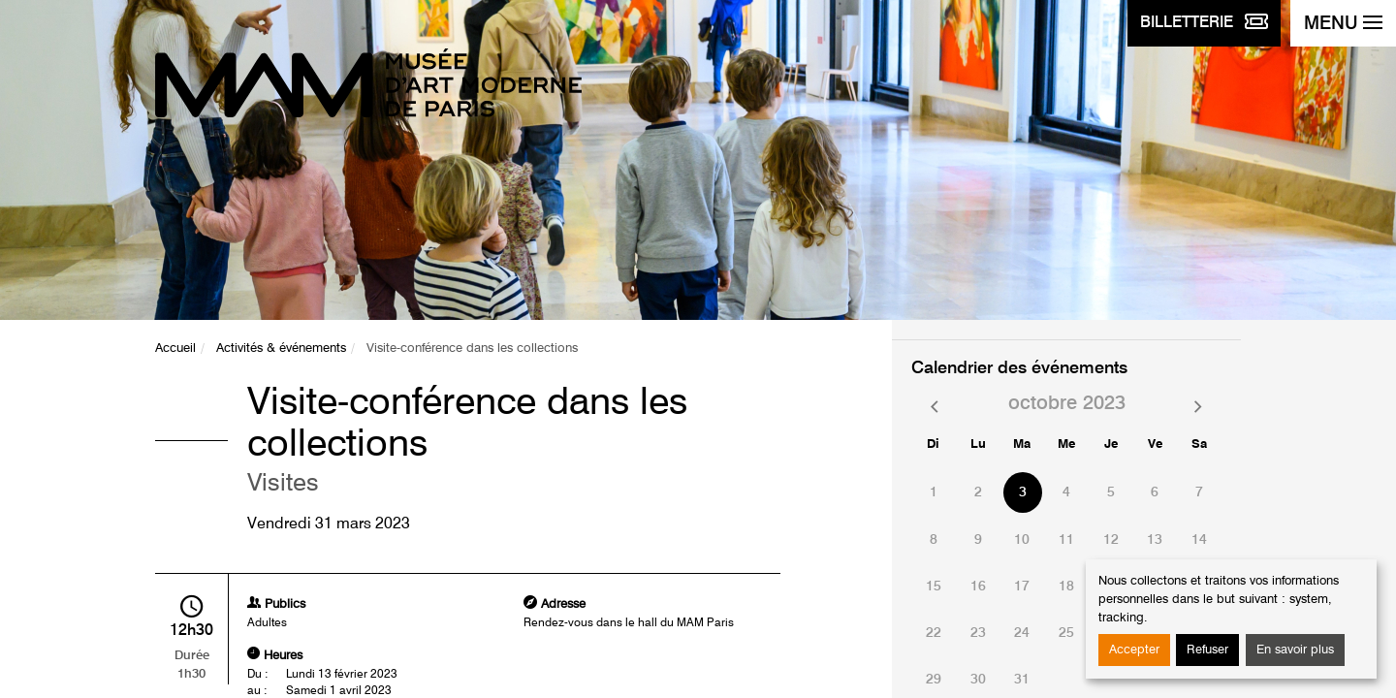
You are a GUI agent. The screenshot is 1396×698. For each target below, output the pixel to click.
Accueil (175, 348)
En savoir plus (1295, 650)
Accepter (1134, 650)
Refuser (1207, 650)
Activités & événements (281, 348)
